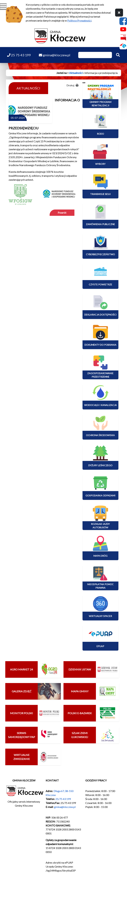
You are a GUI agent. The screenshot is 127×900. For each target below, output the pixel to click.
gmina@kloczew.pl (65, 806)
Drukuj (72, 85)
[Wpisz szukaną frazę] (95, 55)
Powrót (62, 212)
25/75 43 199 (63, 798)
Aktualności (76, 72)
